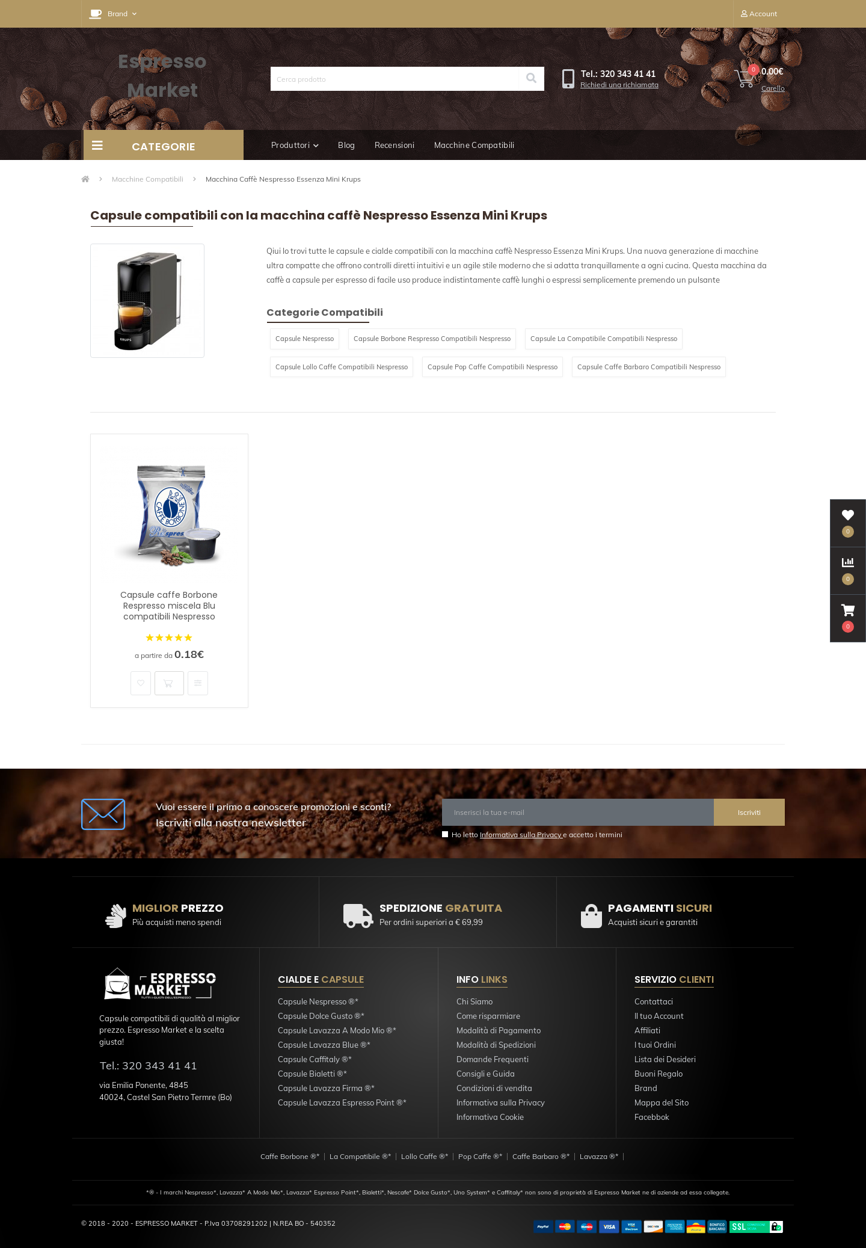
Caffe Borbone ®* (289, 1156)
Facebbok (651, 1117)
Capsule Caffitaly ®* (315, 1059)
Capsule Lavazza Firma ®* (326, 1088)
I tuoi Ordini (655, 1045)
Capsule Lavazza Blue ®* (324, 1045)
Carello (773, 88)
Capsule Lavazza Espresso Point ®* (342, 1102)
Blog (346, 145)
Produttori (295, 145)
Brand (645, 1088)
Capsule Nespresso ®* (318, 1001)
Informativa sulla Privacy (521, 834)
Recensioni (395, 145)
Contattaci (653, 1001)
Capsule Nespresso (304, 338)
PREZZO (178, 907)
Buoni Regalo (658, 1073)
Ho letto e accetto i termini (537, 834)
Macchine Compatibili (474, 145)
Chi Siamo (474, 1001)
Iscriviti (749, 812)
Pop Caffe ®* (480, 1156)
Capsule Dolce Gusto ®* (321, 1016)
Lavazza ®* (599, 1156)
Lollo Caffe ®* (424, 1156)
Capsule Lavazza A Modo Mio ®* (337, 1030)
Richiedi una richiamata (619, 84)
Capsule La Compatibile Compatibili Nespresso (603, 338)
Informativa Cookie (490, 1117)
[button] (112, 14)
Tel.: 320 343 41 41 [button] (148, 1065)
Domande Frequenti (492, 1059)
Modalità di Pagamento (498, 1030)
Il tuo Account (659, 1016)
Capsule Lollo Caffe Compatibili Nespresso (341, 367)
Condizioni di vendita (494, 1088)
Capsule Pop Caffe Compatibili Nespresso (492, 367)
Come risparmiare (488, 1016)
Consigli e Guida (485, 1073)
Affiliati (647, 1030)
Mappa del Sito (661, 1102)
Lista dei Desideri (665, 1059)
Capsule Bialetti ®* (312, 1073)
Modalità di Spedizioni (496, 1045)
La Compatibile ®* (360, 1156)
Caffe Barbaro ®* (541, 1156)
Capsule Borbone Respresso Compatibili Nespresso (432, 338)
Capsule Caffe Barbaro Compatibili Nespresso (648, 367)
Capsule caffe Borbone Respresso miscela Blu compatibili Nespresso (169, 605)
